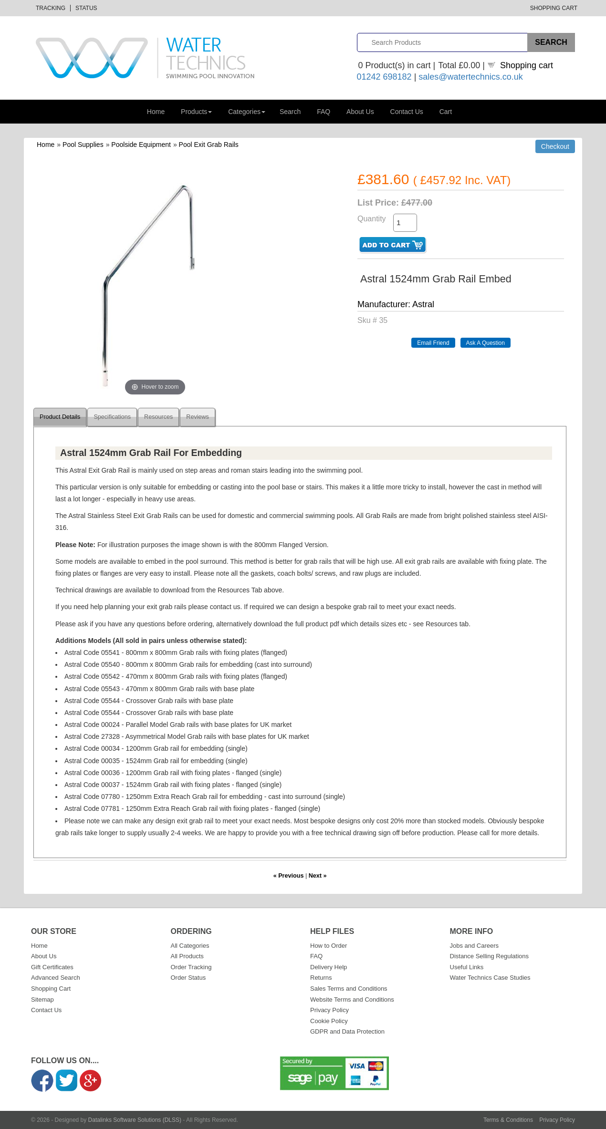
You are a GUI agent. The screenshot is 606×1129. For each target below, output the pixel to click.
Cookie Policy (329, 1021)
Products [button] (196, 111)
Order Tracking (191, 967)
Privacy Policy (329, 1010)
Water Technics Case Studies (490, 977)
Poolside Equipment (141, 144)
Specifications (112, 417)
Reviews (197, 417)
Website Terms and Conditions (352, 999)
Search (290, 111)
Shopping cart (526, 65)
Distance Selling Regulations (489, 956)
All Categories (190, 945)
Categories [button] (246, 111)
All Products (187, 956)
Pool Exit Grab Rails (209, 144)
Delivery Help (328, 967)
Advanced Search (55, 977)
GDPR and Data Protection (347, 1031)
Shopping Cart (553, 8)
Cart (445, 111)
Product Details (60, 417)
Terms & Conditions (508, 1120)
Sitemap (42, 999)
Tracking (50, 8)
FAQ (323, 111)
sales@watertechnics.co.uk (470, 77)
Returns (321, 977)
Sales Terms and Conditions (348, 988)
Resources (158, 417)
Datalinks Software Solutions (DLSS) (134, 1120)
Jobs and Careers (474, 945)
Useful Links (467, 967)
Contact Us (406, 111)
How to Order (328, 945)
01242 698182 (384, 77)
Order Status (188, 977)
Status (86, 8)
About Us (360, 111)
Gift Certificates (52, 967)
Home (156, 111)
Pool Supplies (83, 144)
